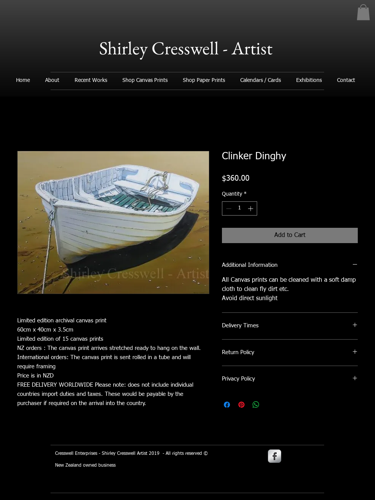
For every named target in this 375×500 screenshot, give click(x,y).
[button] (363, 12)
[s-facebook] (274, 456)
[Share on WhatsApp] (256, 404)
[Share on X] (270, 404)
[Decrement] (228, 208)
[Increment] (251, 208)
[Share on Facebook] (227, 404)
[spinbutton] (239, 208)
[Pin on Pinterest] (241, 404)
